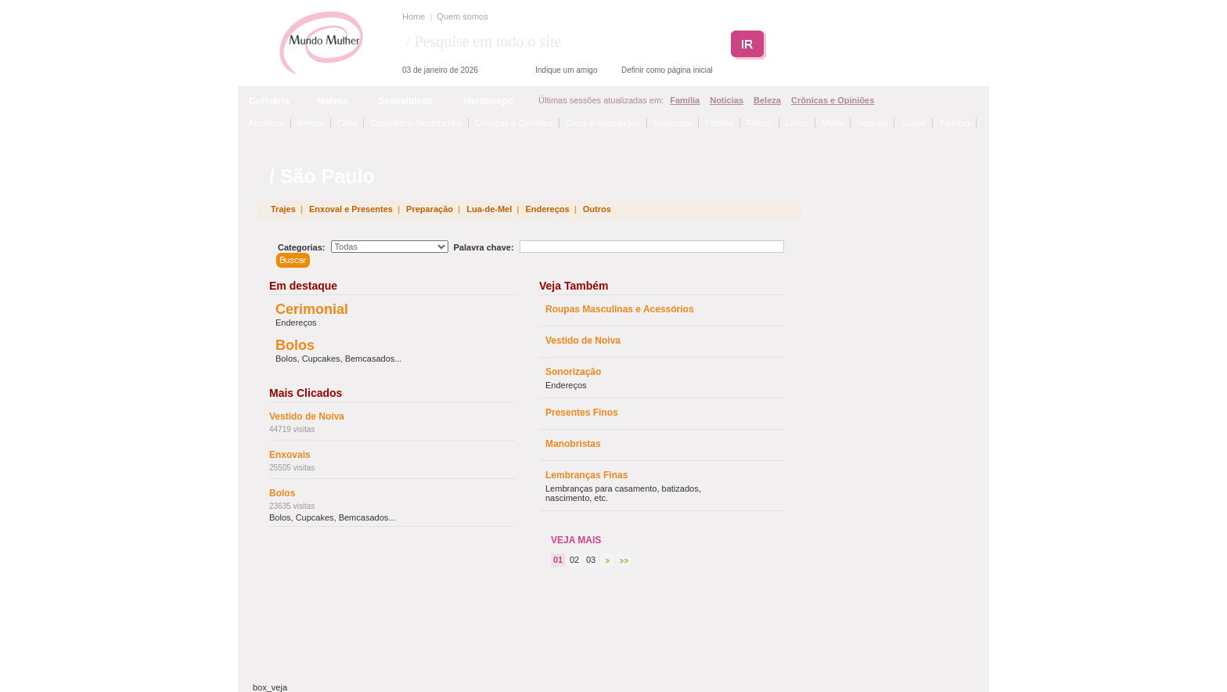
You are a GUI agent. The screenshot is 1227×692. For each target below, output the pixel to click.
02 (574, 559)
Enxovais (290, 454)
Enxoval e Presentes (351, 209)
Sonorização (573, 371)
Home (413, 16)
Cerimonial (311, 309)
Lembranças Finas (586, 475)
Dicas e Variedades (603, 123)
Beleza (767, 100)
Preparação (429, 209)
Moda (833, 123)
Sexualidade (405, 101)
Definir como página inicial (667, 70)
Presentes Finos (581, 412)
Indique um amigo (566, 70)
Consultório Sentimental (416, 123)
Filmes (759, 123)
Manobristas (573, 443)
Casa (347, 123)
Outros (597, 209)
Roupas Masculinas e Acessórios (619, 309)
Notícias (726, 100)
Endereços (547, 209)
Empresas (673, 123)
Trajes (283, 209)
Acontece (266, 123)
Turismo (954, 123)
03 (591, 559)
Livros (797, 123)
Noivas (332, 101)
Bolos (295, 345)
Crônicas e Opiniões (832, 100)
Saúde (913, 123)
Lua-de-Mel (489, 209)
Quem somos (462, 16)
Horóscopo (488, 101)
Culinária (269, 101)
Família (685, 100)
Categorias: (302, 247)
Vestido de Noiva (306, 416)
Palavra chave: (484, 247)
